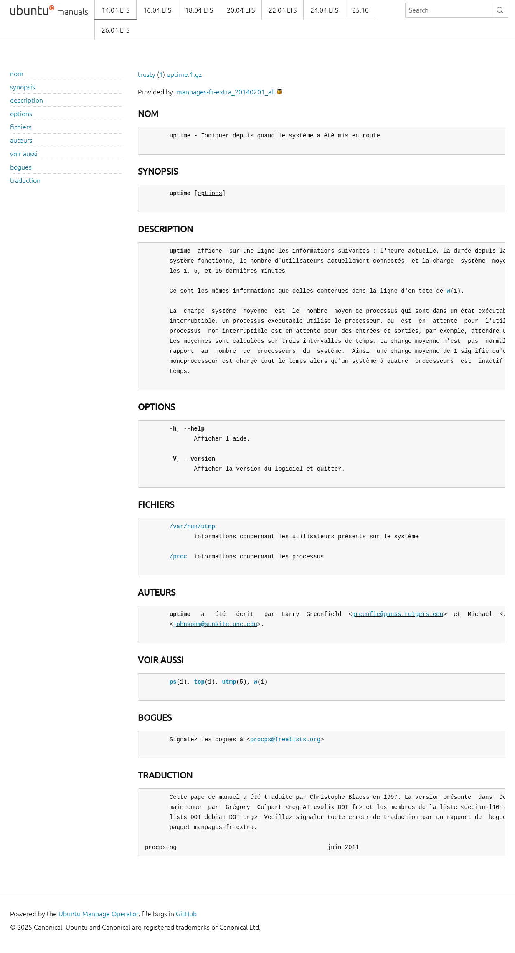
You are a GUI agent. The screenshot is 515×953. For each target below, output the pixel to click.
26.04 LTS (115, 30)
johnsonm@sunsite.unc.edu (215, 624)
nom (16, 73)
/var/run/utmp (192, 526)
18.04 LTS (199, 10)
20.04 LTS (241, 10)
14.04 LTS (115, 10)
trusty (146, 74)
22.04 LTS (283, 10)
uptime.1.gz (184, 74)
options (21, 113)
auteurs (21, 140)
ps (173, 682)
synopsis (22, 87)
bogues (21, 167)
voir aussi (24, 153)
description (26, 100)
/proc (178, 556)
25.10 (360, 10)
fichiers (21, 127)
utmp (229, 682)
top (199, 682)
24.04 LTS (324, 10)
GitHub (186, 914)
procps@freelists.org (285, 739)
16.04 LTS (157, 10)
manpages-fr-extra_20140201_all (225, 92)
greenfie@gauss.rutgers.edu (397, 614)
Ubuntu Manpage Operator (98, 914)
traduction (25, 180)
